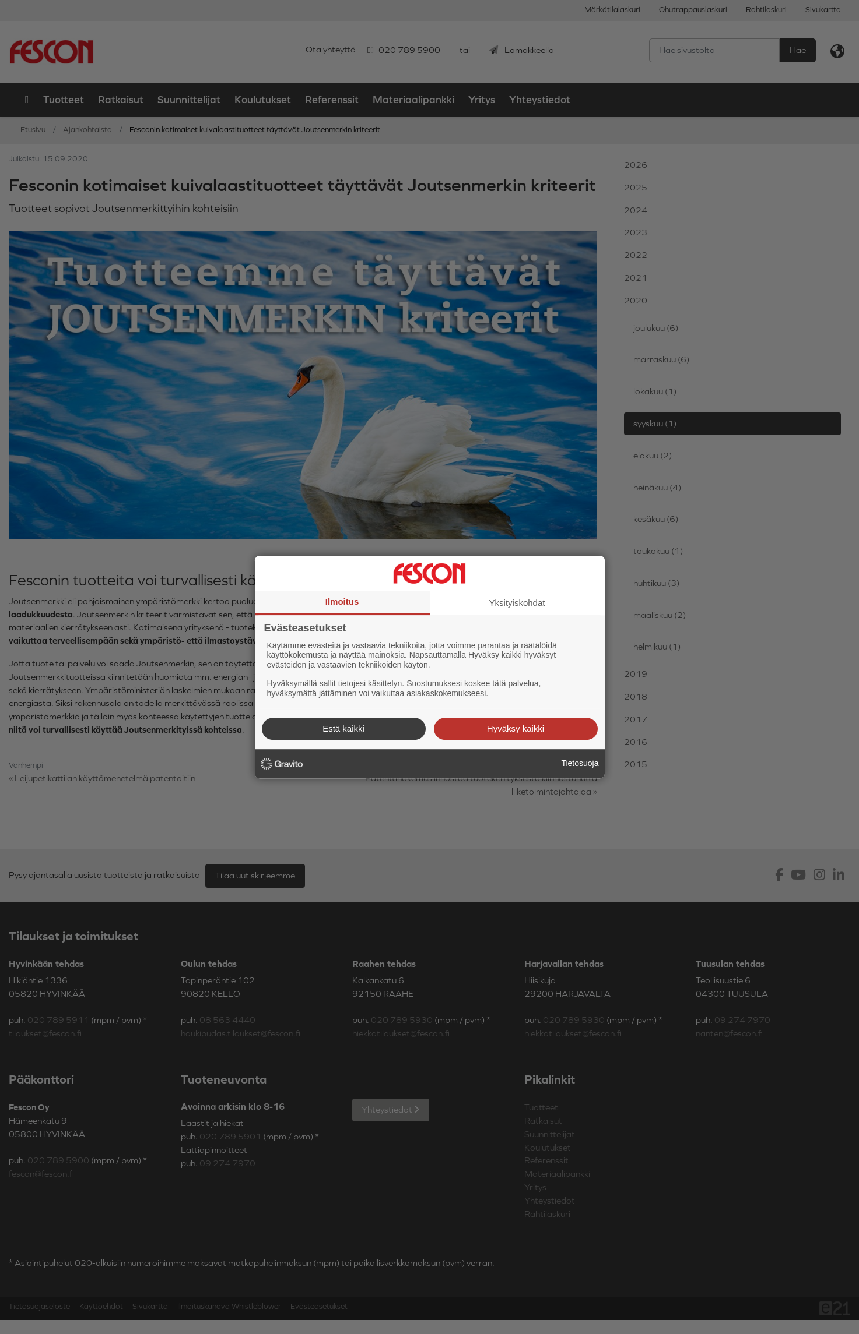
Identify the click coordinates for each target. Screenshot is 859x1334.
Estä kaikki (343, 728)
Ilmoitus (342, 601)
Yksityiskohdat (517, 603)
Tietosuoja (579, 763)
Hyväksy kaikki (515, 728)
